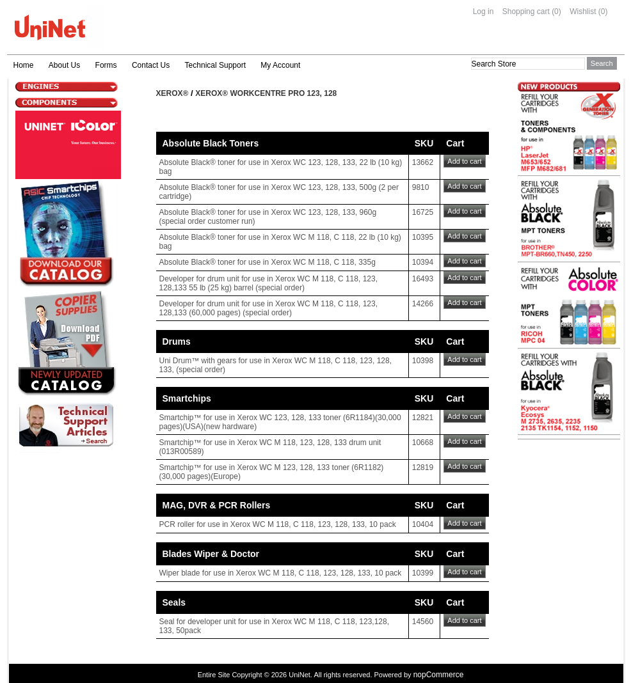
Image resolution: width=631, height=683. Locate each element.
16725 (422, 212)
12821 (422, 417)
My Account (280, 65)
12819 (422, 467)
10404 (422, 524)
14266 (422, 303)
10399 (422, 573)
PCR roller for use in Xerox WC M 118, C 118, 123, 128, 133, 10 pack (277, 524)
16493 (422, 278)
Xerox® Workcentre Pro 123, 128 (266, 93)
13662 (422, 162)
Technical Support (215, 65)
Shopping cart (526, 11)
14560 (422, 621)
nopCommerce (438, 674)
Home (23, 65)
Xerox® (172, 93)
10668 (422, 442)
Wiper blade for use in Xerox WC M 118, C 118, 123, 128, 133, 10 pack (280, 573)
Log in (483, 11)
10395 (422, 237)
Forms (106, 65)
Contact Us (151, 65)
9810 (420, 187)
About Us (64, 65)
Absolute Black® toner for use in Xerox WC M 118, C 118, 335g (267, 262)
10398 (422, 360)
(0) (556, 11)
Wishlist (583, 11)
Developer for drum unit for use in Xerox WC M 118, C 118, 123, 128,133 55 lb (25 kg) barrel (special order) (268, 283)
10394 (422, 262)
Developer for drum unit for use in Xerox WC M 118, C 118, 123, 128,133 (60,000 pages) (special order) (268, 308)
